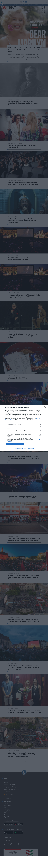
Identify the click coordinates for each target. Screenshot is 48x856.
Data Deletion (17, 448)
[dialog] (24, 428)
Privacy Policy (31, 448)
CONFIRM (15, 444)
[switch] (40, 426)
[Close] (45, 407)
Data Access (23, 448)
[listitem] (24, 424)
